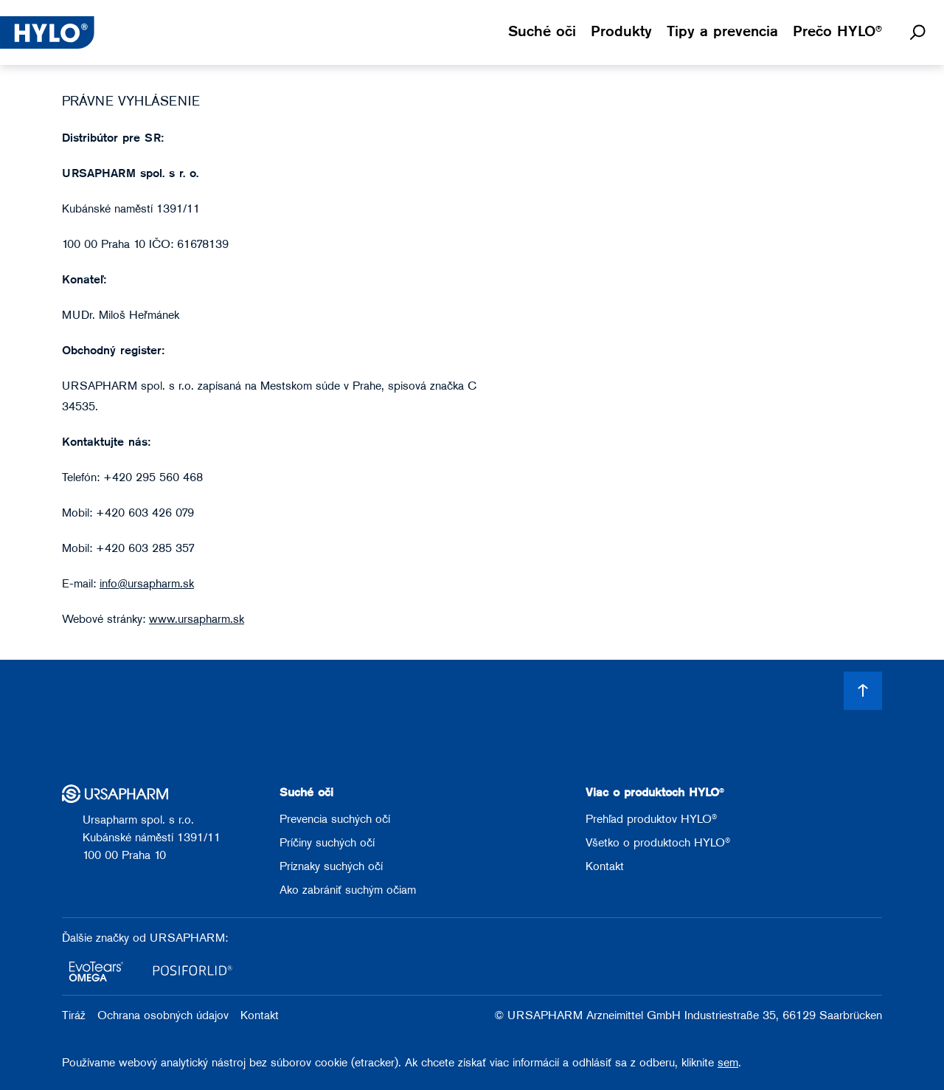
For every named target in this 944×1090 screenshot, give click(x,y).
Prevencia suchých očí (335, 820)
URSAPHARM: (189, 939)
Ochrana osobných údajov (163, 1016)
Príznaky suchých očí (331, 867)
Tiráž (74, 1016)
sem (728, 1063)
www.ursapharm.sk (196, 620)
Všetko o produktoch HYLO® (658, 843)
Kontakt (605, 867)
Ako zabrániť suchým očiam (348, 891)
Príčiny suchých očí (327, 843)
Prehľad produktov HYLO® (651, 820)
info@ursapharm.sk (147, 584)
